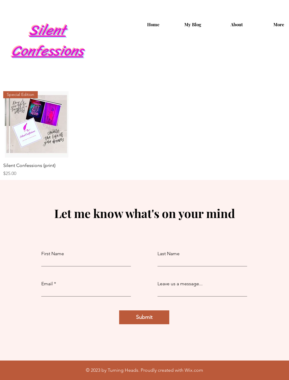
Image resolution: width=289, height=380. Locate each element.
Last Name (168, 253)
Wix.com (194, 370)
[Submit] (144, 317)
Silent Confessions (47, 40)
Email (47, 283)
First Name (52, 253)
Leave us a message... (180, 283)
